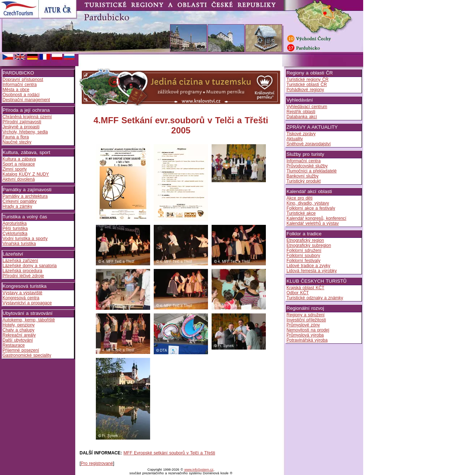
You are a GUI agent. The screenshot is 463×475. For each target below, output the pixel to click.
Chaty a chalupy (18, 330)
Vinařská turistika (19, 243)
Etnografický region (305, 240)
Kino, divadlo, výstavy (307, 203)
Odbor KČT (297, 292)
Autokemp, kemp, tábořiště (29, 319)
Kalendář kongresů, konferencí (316, 218)
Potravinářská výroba (307, 340)
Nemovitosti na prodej (307, 330)
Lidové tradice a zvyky (308, 265)
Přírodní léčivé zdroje (23, 275)
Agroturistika (15, 223)
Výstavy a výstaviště (22, 292)
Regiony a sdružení (305, 314)
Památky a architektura (25, 196)
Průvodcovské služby (307, 165)
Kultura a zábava (19, 159)
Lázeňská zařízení (20, 260)
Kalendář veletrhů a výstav (312, 223)
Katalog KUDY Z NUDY (26, 174)
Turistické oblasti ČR (306, 84)
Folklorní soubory (303, 255)
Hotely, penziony (19, 325)
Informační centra (20, 84)
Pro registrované (97, 463)
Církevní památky (20, 201)
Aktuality (294, 138)
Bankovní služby (302, 176)
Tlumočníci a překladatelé (311, 171)
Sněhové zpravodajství (308, 143)
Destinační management (26, 99)
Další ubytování (18, 340)
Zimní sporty (15, 169)
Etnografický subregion (308, 245)
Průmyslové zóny (303, 325)
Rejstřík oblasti (300, 111)
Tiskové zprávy (301, 133)
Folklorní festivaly (303, 260)
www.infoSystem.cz (198, 469)
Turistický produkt (303, 181)
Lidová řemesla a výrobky (311, 270)
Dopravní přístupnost (23, 79)
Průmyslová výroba (305, 335)
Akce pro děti (299, 198)
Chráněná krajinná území (27, 116)
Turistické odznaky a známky (314, 297)
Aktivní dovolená (19, 179)
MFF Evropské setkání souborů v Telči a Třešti (169, 452)
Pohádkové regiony (305, 89)
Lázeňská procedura (22, 270)
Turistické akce (301, 213)
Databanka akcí (301, 116)
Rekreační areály (19, 335)
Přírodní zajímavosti (22, 121)
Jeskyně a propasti (21, 126)
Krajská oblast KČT (305, 287)
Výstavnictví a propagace (27, 302)
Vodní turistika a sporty (25, 238)
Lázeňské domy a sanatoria (30, 265)
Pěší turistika (15, 228)
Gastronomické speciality (27, 355)
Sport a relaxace (19, 164)
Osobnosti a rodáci (21, 94)
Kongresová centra (21, 297)
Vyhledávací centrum (306, 106)
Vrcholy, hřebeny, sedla (25, 131)
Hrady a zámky (17, 206)
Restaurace (14, 345)
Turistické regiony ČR (307, 79)
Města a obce (16, 89)
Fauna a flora (16, 137)
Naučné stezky (17, 142)
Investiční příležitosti (306, 319)
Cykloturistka (15, 233)
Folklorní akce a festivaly (310, 208)
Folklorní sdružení (303, 250)
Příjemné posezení (21, 350)
